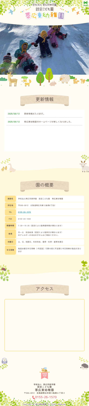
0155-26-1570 (24, 212)
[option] (44, 48)
